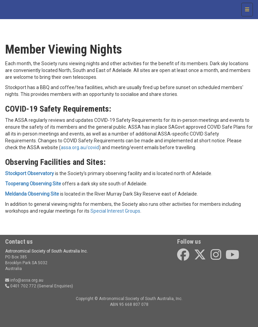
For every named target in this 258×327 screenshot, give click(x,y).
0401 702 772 (20, 286)
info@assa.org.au (24, 280)
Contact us (19, 241)
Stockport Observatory (29, 173)
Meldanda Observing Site (32, 194)
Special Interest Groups (115, 211)
